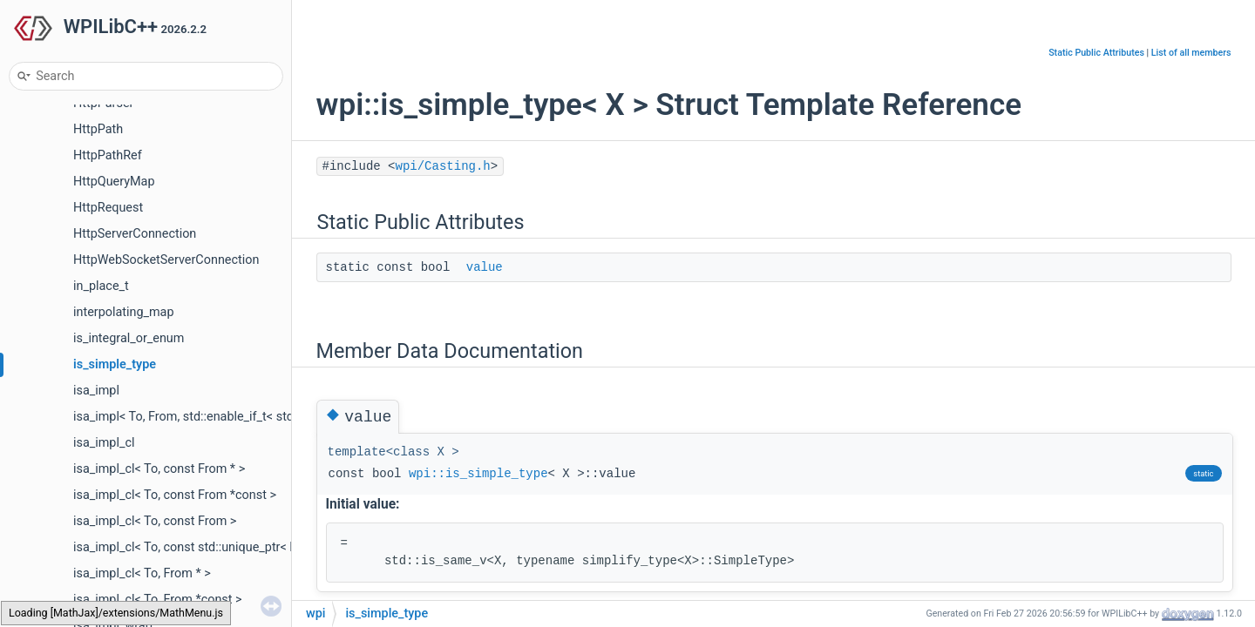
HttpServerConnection (134, 233)
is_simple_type (114, 364)
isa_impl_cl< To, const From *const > (174, 495)
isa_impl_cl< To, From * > (142, 573)
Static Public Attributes (1096, 52)
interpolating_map (123, 312)
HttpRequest (108, 207)
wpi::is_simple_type (478, 474)
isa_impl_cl (103, 442)
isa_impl (96, 390)
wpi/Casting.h (443, 166)
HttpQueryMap (114, 181)
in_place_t (101, 286)
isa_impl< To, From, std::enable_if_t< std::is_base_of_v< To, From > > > (265, 416)
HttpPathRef (107, 155)
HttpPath (98, 129)
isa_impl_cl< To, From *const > (157, 599)
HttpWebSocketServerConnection (166, 260)
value (484, 267)
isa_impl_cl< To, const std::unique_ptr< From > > (205, 547)
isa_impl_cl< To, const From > (154, 521)
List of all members (1191, 52)
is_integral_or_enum (128, 338)
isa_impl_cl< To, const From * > (159, 469)
